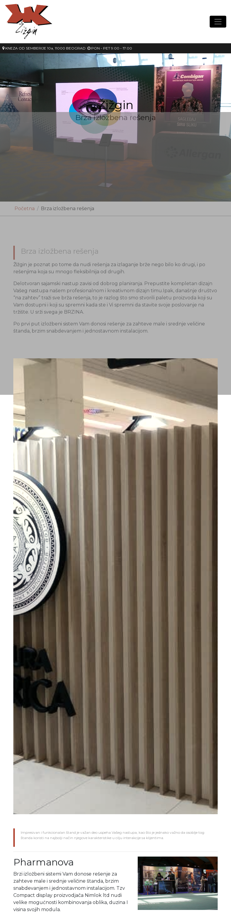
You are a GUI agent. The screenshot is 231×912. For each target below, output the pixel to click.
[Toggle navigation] (218, 22)
